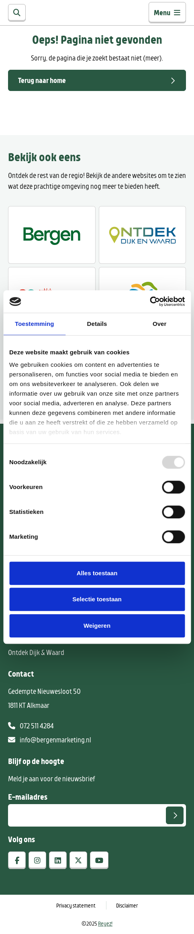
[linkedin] (58, 860)
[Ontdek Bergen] (52, 235)
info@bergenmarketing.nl (49, 739)
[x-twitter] (78, 860)
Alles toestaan (97, 573)
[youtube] (99, 860)
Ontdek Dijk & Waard (36, 652)
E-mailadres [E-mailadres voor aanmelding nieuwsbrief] (27, 796)
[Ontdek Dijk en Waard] (142, 235)
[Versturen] (175, 815)
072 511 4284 (31, 725)
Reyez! (105, 923)
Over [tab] (160, 323)
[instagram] (37, 860)
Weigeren (97, 625)
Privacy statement (76, 905)
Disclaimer (127, 905)
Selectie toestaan (97, 599)
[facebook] (17, 860)
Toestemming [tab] (34, 323)
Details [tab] (97, 323)
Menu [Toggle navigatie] (167, 12)
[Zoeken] (17, 13)
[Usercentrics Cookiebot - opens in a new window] (149, 301)
